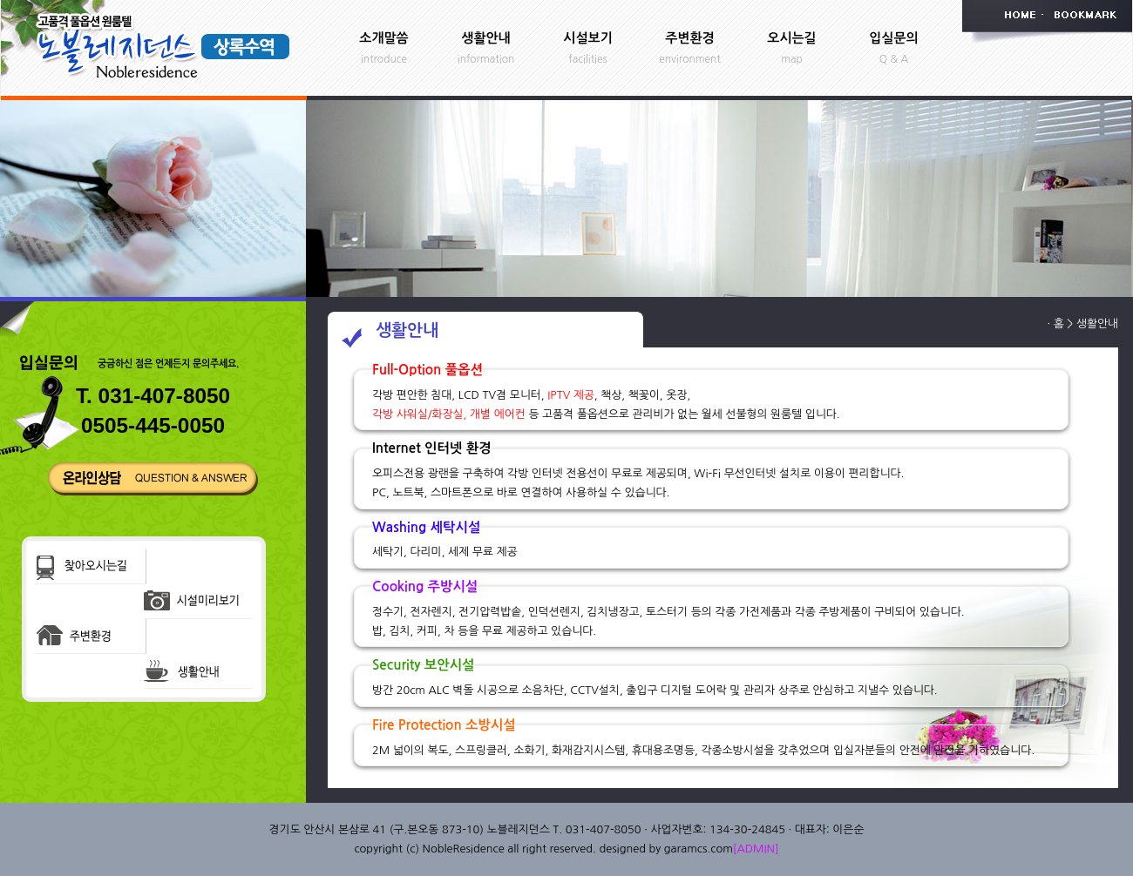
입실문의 (893, 37)
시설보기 (587, 37)
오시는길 (791, 37)
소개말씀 (383, 37)
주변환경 (689, 37)
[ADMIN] (756, 848)
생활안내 (485, 37)
